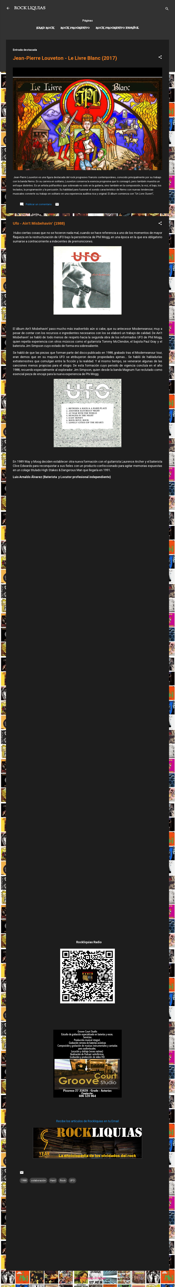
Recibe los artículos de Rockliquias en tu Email (87, 1121)
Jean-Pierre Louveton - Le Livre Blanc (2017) (65, 58)
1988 (24, 1180)
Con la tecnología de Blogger (87, 1278)
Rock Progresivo (75, 28)
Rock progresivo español (117, 28)
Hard (53, 1180)
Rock (63, 1180)
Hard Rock (45, 28)
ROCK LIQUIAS (29, 8)
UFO (72, 1180)
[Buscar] (167, 9)
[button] (160, 57)
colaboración (38, 1180)
